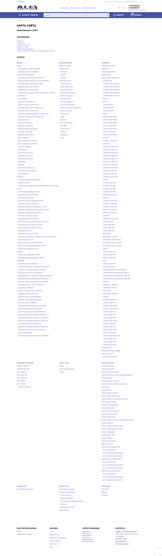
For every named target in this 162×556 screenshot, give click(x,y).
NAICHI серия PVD (109, 264)
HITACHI (105, 114)
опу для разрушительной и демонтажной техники (117, 420)
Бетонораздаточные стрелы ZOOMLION (31, 284)
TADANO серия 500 (23, 369)
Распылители (64, 114)
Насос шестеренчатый (110, 356)
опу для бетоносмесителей (110, 372)
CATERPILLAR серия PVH (111, 87)
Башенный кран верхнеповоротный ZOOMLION (33, 278)
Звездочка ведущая (66, 498)
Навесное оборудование (67, 369)
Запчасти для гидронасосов (111, 78)
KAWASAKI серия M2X (110, 165)
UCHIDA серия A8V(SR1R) (111, 335)
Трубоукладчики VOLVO (25, 240)
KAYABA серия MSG (109, 192)
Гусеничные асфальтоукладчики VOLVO (31, 201)
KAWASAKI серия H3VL (110, 153)
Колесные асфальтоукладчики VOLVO (30, 213)
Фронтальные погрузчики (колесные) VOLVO (32, 246)
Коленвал (63, 132)
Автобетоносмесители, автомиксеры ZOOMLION (33, 267)
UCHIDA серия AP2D (110, 344)
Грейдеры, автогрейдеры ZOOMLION (30, 299)
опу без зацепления (109, 450)
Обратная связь (55, 534)
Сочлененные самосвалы (26, 168)
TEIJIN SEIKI (107, 290)
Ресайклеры (22, 162)
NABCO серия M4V (109, 258)
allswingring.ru (86, 531)
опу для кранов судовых (109, 402)
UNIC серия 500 (22, 378)
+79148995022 (134, 8)
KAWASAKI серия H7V (110, 159)
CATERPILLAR (21, 96)
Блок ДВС (63, 126)
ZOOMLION (20, 261)
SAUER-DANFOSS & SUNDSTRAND (114, 270)
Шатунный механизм (66, 123)
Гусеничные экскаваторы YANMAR (29, 255)
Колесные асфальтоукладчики (28, 129)
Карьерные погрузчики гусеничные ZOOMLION (33, 320)
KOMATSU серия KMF (110, 204)
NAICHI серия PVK (109, 267)
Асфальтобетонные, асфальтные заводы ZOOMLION (35, 276)
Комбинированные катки (26, 135)
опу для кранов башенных (110, 393)
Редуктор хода (64, 510)
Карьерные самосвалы (25, 123)
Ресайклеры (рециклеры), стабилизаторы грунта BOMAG (36, 93)
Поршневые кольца (66, 90)
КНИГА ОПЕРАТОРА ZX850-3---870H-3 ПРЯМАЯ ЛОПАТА (36, 51)
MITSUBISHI (107, 234)
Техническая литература (25, 49)
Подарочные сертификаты (58, 538)
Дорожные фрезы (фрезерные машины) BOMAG (33, 81)
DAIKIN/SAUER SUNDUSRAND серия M (116, 273)
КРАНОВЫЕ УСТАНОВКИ (25, 363)
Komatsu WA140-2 (24, 183)
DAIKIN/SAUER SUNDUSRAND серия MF (116, 276)
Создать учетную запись (25, 534)
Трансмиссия (21, 486)
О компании (64, 8)
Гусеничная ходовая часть (67, 492)
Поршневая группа (65, 81)
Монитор (104, 492)
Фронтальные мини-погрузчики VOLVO (30, 243)
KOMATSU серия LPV (110, 213)
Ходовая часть (64, 486)
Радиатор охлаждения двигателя (71, 108)
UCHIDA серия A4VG (110, 317)
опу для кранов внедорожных (111, 396)
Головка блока (65, 129)
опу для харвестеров (108, 435)
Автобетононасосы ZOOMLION (28, 264)
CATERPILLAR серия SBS (111, 90)
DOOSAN (106, 99)
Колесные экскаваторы (25, 132)
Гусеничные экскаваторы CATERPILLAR (31, 117)
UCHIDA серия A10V (109, 302)
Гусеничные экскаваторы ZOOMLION (30, 308)
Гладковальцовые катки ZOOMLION (29, 296)
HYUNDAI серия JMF (110, 141)
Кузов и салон (64, 363)
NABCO (105, 249)
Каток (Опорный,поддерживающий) (71, 501)
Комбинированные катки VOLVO (28, 219)
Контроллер (105, 489)
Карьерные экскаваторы (26, 126)
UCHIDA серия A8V (109, 332)
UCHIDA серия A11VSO (110, 308)
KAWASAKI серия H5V (110, 156)
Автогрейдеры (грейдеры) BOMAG (29, 69)
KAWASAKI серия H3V (110, 150)
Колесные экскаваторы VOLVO (28, 216)
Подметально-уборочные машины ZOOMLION (33, 326)
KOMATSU (20, 177)
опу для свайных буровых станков (113, 426)
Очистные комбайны (24, 147)
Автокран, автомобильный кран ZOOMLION (32, 270)
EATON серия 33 (108, 105)
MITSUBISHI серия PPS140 (112, 240)
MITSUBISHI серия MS (110, 237)
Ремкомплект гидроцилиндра (111, 350)
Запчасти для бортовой (66, 507)
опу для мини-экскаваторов (110, 411)
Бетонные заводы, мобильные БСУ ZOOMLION (33, 281)
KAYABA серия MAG (109, 186)
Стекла (61, 372)
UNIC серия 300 (22, 375)
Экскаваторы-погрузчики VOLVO (28, 249)
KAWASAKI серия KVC (110, 162)
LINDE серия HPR (109, 231)
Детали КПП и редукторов (25, 489)
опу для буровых (107, 378)
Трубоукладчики (23, 174)
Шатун (62, 138)
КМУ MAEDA (21, 381)
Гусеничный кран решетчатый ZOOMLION (31, 311)
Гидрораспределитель (109, 72)
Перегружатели (23, 150)
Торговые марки (55, 541)
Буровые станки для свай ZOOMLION (30, 290)
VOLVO (19, 189)
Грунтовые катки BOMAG (26, 75)
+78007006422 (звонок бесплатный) (126, 534)
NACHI (105, 261)
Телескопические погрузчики (27, 171)
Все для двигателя (65, 63)
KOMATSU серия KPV (110, 207)
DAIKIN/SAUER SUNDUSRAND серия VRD (117, 278)
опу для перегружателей (109, 414)
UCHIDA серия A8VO (110, 338)
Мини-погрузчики (23, 138)
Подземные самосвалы (25, 156)
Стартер (63, 75)
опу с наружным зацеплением (112, 456)
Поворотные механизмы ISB (111, 447)
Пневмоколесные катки (25, 153)
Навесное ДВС (64, 69)
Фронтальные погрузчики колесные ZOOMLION (33, 335)
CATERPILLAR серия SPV (111, 96)
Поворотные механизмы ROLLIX (112, 459)
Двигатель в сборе (65, 66)
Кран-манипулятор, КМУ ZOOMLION (29, 323)
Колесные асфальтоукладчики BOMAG (30, 84)
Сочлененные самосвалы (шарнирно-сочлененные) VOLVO (37, 237)
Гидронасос (105, 69)
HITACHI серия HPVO (110, 135)
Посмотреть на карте (122, 544)
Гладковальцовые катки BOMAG (28, 72)
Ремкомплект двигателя (68, 93)
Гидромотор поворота (109, 66)
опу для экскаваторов (108, 441)
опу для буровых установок (110, 381)
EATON (105, 102)
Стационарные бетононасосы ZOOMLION (31, 329)
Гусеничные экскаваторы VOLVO (28, 204)
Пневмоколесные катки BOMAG (28, 90)
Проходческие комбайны (26, 159)
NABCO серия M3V (109, 255)
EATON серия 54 (108, 108)
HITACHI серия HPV (109, 132)
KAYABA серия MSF (109, 189)
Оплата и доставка (23, 45)
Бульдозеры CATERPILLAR (27, 102)
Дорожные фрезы (23, 120)
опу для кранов (106, 390)
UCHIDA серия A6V (109, 323)
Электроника (106, 486)
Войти (19, 531)
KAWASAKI (106, 144)
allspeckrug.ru (86, 533)
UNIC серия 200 (22, 372)
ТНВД (62, 117)
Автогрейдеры (22, 99)
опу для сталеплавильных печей (112, 429)
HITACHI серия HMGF (110, 120)
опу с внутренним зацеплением (113, 453)
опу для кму (105, 387)
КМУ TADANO (21, 384)
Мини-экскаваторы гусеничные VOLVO (30, 225)
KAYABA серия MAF (109, 183)
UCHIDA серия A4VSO (110, 320)
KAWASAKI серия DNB (110, 147)
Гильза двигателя (66, 84)
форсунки (63, 120)
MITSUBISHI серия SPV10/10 (112, 246)
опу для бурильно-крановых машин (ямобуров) (117, 375)
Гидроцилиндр (106, 75)
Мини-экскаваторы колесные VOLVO (30, 228)
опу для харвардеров (108, 432)
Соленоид (105, 495)
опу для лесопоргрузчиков (110, 405)
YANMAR (20, 252)
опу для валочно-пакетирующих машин (114, 384)
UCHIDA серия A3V (109, 314)
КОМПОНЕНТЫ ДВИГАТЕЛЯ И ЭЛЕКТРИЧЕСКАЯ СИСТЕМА (38, 186)
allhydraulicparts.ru (88, 539)
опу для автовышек (108, 366)
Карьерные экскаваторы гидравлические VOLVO (33, 210)
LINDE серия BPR (109, 228)
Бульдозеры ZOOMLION (26, 287)
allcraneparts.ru (87, 535)
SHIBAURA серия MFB (110, 284)
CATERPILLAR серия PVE (111, 84)
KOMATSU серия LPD (110, 210)
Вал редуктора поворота (67, 489)
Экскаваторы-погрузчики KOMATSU (29, 180)
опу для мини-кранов (108, 408)
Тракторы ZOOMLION (25, 332)
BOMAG (19, 66)
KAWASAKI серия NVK (110, 177)
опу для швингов (107, 438)
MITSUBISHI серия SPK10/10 (112, 243)
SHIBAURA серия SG (110, 287)
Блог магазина (74, 8)
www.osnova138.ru (88, 541)
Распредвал (64, 135)
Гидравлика (106, 63)
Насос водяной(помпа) (67, 105)
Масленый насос (65, 99)
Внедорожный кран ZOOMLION (28, 293)
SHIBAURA (106, 281)
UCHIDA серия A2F (109, 311)
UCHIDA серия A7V (109, 326)
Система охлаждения (66, 96)
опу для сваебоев (107, 423)
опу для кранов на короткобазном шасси (115, 399)
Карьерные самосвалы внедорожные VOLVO (32, 207)
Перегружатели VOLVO (25, 231)
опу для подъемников (108, 417)
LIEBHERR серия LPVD (110, 219)
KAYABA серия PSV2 (110, 195)
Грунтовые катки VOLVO (26, 198)
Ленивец (63, 504)
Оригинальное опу (107, 444)
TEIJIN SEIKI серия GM (110, 293)
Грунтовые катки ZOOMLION (27, 302)
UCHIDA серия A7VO (110, 329)
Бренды (19, 63)
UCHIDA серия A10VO (110, 305)
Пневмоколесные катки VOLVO (28, 234)
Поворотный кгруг (108, 363)
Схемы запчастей (107, 353)
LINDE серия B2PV (109, 225)
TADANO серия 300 (23, 366)
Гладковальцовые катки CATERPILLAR (30, 108)
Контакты (20, 41)
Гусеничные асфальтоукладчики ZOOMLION (32, 305)
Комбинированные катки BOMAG (28, 87)
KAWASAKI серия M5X (110, 168)
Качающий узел (107, 347)
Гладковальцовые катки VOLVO (28, 195)
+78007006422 (134, 6)
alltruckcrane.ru (87, 537)
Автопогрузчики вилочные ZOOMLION (30, 273)
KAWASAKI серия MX (110, 171)
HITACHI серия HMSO (110, 123)
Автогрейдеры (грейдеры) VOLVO (29, 192)
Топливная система (65, 111)
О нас (51, 531)
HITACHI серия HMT (109, 126)
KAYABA (105, 180)
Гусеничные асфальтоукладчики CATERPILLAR (33, 114)
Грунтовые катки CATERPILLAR (28, 111)
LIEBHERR (106, 216)
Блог (51, 547)
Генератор (63, 72)
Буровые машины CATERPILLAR (28, 105)
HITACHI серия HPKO (110, 129)
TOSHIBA (106, 296)
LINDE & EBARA (108, 222)
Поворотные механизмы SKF (111, 471)
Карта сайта (53, 544)
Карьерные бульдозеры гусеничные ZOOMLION (33, 317)
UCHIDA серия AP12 (109, 341)
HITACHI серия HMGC (110, 117)
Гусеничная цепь (65, 495)
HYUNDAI (106, 138)
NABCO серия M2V (109, 252)
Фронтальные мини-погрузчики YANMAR (31, 258)
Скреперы (21, 165)
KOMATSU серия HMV (110, 201)
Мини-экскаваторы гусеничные (28, 144)
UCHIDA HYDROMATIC (110, 299)
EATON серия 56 (108, 111)
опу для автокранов (108, 369)
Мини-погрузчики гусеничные (27, 141)
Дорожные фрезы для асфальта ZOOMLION (32, 314)
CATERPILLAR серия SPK (111, 93)
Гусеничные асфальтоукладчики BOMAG (31, 78)
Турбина (63, 78)
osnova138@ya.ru (120, 541)
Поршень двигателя (66, 87)
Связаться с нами (22, 47)
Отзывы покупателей (88, 8)
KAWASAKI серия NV (110, 174)
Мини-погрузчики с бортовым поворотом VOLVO (33, 222)
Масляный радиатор (66, 102)
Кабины (61, 366)
